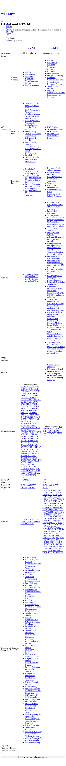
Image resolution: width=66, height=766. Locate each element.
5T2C (60, 492)
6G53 (55, 497)
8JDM (54, 536)
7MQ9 (59, 520)
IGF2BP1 (24, 417)
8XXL (49, 546)
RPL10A (34, 434)
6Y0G (44, 505)
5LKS (49, 492)
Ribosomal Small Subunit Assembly (54, 169)
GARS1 (36, 406)
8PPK (53, 540)
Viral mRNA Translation (52, 229)
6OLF (44, 501)
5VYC (44, 495)
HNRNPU (24, 415)
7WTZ (45, 529)
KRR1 (44, 431)
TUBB (23, 471)
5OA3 (55, 492)
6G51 (50, 497)
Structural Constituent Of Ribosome (55, 130)
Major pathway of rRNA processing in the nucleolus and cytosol (54, 246)
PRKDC (32, 432)
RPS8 (27, 462)
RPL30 (23, 445)
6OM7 (50, 503)
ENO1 (35, 402)
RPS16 (36, 454)
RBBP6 (56, 431)
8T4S (54, 542)
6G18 (55, 495)
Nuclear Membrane (32, 85)
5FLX (44, 492)
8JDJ (58, 533)
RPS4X (34, 460)
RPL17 (23, 438)
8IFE (54, 533)
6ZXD (60, 516)
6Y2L (50, 505)
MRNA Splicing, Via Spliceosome (33, 715)
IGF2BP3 (31, 417)
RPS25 (34, 458)
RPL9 (34, 449)
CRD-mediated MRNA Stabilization (33, 696)
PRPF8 (38, 432)
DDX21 (29, 395)
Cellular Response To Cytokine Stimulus (33, 739)
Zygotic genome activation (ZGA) (31, 276)
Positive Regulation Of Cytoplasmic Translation (32, 669)
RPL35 (35, 445)
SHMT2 (24, 464)
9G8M (55, 553)
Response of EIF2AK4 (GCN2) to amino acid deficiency (56, 295)
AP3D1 (36, 387)
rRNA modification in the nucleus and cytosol (55, 239)
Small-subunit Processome (52, 87)
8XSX (54, 544)
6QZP (55, 503)
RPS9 (32, 462)
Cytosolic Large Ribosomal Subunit (32, 580)
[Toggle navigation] (2, 21)
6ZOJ (44, 514)
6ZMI (61, 510)
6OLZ (59, 501)
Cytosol (28, 83)
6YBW (45, 508)
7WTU (61, 525)
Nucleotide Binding (32, 742)
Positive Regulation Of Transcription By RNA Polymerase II (33, 186)
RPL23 (35, 441)
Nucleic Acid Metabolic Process (32, 655)
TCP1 (38, 469)
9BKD (60, 551)
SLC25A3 (31, 464)
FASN (34, 404)
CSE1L (23, 395)
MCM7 (23, 421)
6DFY (37, 522)
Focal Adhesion (53, 73)
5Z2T (27, 519)
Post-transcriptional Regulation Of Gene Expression (33, 691)
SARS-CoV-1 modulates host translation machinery (55, 301)
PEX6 (50, 431)
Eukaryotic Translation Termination (56, 283)
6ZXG (55, 518)
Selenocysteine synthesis (53, 234)
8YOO (55, 548)
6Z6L (50, 508)
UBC (44, 435)
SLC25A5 (24, 466)
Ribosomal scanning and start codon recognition (55, 271)
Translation (51, 183)
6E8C (23, 524)
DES (28, 398)
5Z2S (23, 519)
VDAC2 (37, 473)
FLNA (23, 406)
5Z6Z (32, 519)
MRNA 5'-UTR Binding (53, 137)
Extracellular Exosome (56, 93)
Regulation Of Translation (30, 679)
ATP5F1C (29, 389)
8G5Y (44, 531)
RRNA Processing (32, 725)
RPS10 (23, 451)
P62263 (45, 488)
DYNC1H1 (37, 400)
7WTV (45, 527)
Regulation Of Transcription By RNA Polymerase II (32, 171)
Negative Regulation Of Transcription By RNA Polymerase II (55, 174)
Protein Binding (31, 155)
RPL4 (28, 447)
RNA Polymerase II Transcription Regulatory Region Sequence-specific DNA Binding (32, 114)
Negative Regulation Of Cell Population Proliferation (33, 180)
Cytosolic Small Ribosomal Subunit (54, 83)
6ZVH (55, 516)
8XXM (55, 546)
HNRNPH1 (32, 410)
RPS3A (28, 460)
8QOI (44, 542)
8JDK (44, 536)
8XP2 (44, 544)
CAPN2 (30, 391)
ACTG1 (24, 387)
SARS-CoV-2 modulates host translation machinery (55, 308)
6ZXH (60, 518)
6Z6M (55, 508)
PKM (33, 430)
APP (60, 427)
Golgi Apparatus (31, 81)
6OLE (61, 499)
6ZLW (44, 510)
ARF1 (23, 389)
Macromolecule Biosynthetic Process (33, 591)
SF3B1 (37, 462)
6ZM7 (50, 510)
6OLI (55, 501)
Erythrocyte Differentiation (53, 186)
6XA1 (60, 503)
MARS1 (36, 419)
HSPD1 (32, 415)
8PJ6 (48, 540)
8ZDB (44, 551)
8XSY (59, 544)
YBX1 (23, 477)
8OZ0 (44, 538)
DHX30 (33, 398)
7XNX (56, 529)
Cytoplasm (29, 79)
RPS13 (28, 451)
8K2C (59, 536)
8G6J (59, 531)
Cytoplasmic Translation (52, 180)
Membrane (51, 78)
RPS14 (54, 47)
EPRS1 (29, 404)
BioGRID (9, 40)
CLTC (29, 393)
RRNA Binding (31, 686)
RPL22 (29, 441)
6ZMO (45, 512)
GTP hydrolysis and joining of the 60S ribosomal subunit (54, 278)
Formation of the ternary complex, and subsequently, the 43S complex (55, 264)
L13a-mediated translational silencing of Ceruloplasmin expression (55, 205)
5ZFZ (28, 522)
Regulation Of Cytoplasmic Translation (30, 710)
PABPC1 (29, 428)
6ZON (55, 514)
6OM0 (44, 503)
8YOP (61, 548)
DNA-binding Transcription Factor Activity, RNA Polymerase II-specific (33, 135)
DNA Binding (30, 153)
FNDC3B (58, 429)
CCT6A (23, 393)
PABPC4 (36, 428)
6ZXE (44, 518)
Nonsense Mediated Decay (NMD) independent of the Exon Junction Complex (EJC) (54, 316)
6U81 (27, 524)
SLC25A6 (32, 466)
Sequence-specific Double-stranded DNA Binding (32, 159)
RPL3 (37, 443)
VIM (22, 475)
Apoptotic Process (32, 176)
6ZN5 (62, 512)
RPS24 (28, 458)
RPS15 (23, 454)
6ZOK (49, 514)
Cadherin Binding (32, 736)
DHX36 (24, 400)
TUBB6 (24, 473)
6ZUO (44, 516)
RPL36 (23, 447)
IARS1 (37, 415)
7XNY (61, 529)
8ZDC (50, 551)
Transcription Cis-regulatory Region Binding (32, 105)
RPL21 (23, 441)
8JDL (49, 536)
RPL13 (29, 436)
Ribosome (51, 71)
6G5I (44, 499)
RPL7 (38, 447)
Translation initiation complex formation (55, 253)
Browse (9, 27)
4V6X (50, 490)
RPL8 (29, 449)
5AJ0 (60, 490)
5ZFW (36, 519)
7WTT (55, 525)
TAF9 (51, 433)
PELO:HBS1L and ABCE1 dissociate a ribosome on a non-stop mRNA (55, 337)
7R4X (60, 523)
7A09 (44, 520)
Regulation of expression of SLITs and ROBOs (55, 288)
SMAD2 (45, 433)
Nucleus (28, 72)
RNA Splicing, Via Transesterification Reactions (32, 721)
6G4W (44, 497)
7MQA (45, 523)
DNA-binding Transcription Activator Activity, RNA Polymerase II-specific (33, 146)
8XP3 (49, 544)
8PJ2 (53, 538)
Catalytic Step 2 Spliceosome (31, 675)
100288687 (25, 480)
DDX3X (36, 395)
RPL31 (29, 445)
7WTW (51, 527)
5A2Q (55, 490)
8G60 (50, 531)
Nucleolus (29, 77)
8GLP (44, 533)
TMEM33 (58, 433)
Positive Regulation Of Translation (32, 700)
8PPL (58, 540)
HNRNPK (24, 413)
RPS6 (40, 460)
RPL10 (27, 434)
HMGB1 (24, 408)
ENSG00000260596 (28, 485)
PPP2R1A (24, 432)
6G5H (59, 497)
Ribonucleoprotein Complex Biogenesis (33, 606)
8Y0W (44, 548)
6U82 (32, 524)
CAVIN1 (37, 391)
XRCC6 (34, 475)
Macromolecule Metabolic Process (32, 610)
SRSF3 (32, 469)
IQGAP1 (24, 419)
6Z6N (60, 508)
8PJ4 (62, 538)
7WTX (57, 527)
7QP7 (55, 523)
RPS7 (23, 462)
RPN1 (39, 449)
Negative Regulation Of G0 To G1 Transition (33, 193)
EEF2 (23, 402)
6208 (44, 480)
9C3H (50, 553)
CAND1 (24, 391)
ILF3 (38, 417)
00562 (44, 482)
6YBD (59, 505)
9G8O (60, 553)
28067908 (51, 367)
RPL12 (23, 436)
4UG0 (44, 490)
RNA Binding (52, 127)
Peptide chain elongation (52, 212)
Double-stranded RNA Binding (31, 705)
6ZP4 (60, 514)
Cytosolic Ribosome (55, 80)
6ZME (55, 510)
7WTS (50, 525)
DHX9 (29, 400)
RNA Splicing (30, 734)
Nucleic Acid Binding (33, 732)
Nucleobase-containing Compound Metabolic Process (33, 640)
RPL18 (29, 438)
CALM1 (45, 429)
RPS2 (34, 456)
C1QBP (36, 389)
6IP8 (57, 499)
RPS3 (23, 460)
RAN (23, 434)
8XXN (61, 546)
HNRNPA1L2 (33, 408)
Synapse (50, 91)
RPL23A (24, 443)
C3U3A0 (24, 488)
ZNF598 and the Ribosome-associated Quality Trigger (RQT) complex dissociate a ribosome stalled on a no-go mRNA (56, 347)
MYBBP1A (25, 423)
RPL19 (35, 438)
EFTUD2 (28, 402)
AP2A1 (30, 387)
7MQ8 (54, 520)
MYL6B (29, 426)
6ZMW (56, 512)
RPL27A (31, 443)
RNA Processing (31, 663)
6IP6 (52, 499)
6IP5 (48, 499)
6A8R (32, 522)
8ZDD (55, 551)
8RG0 (49, 542)
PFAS (28, 430)
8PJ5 (44, 540)
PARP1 (23, 430)
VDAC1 (30, 473)
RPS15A (29, 454)
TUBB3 (37, 471)
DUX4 (31, 47)
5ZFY (23, 522)
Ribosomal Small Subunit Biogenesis (54, 195)
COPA (34, 393)
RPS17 (23, 456)
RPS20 (23, 458)
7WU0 (50, 529)
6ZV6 (50, 516)
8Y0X (50, 548)
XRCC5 (28, 475)
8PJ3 (57, 538)
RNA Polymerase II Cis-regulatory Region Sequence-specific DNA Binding (32, 125)
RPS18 (28, 456)
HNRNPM (33, 413)
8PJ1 (49, 538)
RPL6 (33, 447)
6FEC (50, 495)
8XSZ (44, 546)
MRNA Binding (31, 635)
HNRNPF (24, 410)
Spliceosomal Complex (30, 728)
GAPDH (29, 406)
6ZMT (50, 512)
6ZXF (50, 518)
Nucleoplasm (30, 74)
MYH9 (23, 426)
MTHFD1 (30, 421)
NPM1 (23, 428)
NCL (35, 426)
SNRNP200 (25, 469)
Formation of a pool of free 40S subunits (55, 257)
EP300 (23, 404)
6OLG (49, 501)
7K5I (49, 520)
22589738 (51, 380)
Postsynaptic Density (55, 75)
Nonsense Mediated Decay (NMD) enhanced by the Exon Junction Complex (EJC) (55, 327)
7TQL (44, 525)
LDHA (30, 419)
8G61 (54, 531)
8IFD (49, 533)
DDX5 (23, 398)
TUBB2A (29, 471)
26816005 (9, 32)
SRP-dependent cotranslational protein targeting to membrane (55, 217)
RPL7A (23, 449)
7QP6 (50, 523)
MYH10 (33, 423)
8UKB (59, 542)
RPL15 (35, 436)
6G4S (60, 495)
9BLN (44, 553)
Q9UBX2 (31, 488)
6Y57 (54, 505)
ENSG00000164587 (50, 485)
